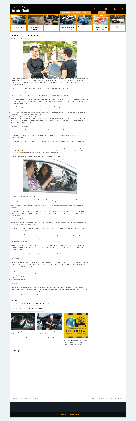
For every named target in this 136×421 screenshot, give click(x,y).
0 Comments (35, 38)
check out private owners (36, 202)
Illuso (55, 99)
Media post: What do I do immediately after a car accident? (108, 398)
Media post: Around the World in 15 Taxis (75, 340)
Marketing (25, 38)
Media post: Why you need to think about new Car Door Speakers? (48, 333)
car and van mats (19, 152)
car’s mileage (26, 253)
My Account (43, 406)
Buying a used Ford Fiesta (59, 101)
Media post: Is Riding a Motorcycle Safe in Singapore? (26, 398)
